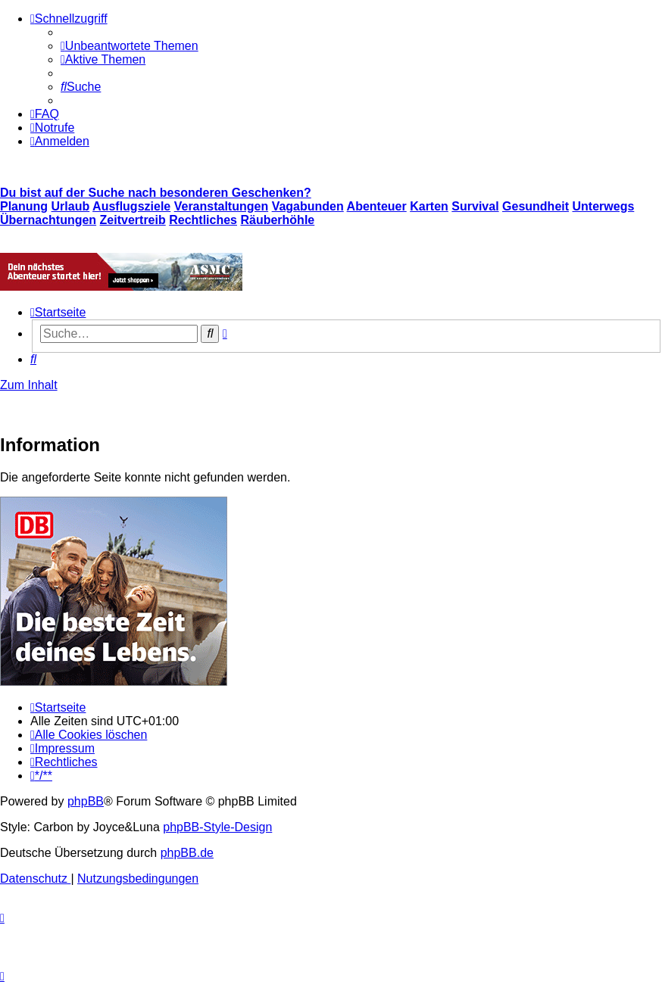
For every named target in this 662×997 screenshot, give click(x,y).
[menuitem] (129, 45)
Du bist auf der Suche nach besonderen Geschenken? (155, 192)
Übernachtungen (48, 219)
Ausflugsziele (131, 206)
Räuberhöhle (277, 219)
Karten (429, 206)
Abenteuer (377, 206)
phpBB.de (187, 852)
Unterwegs (604, 206)
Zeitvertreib (133, 219)
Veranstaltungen (221, 206)
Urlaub (71, 206)
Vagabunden (308, 206)
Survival (474, 206)
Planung (24, 206)
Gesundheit (535, 206)
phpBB (85, 801)
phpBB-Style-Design (217, 827)
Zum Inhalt (29, 385)
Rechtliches (203, 219)
